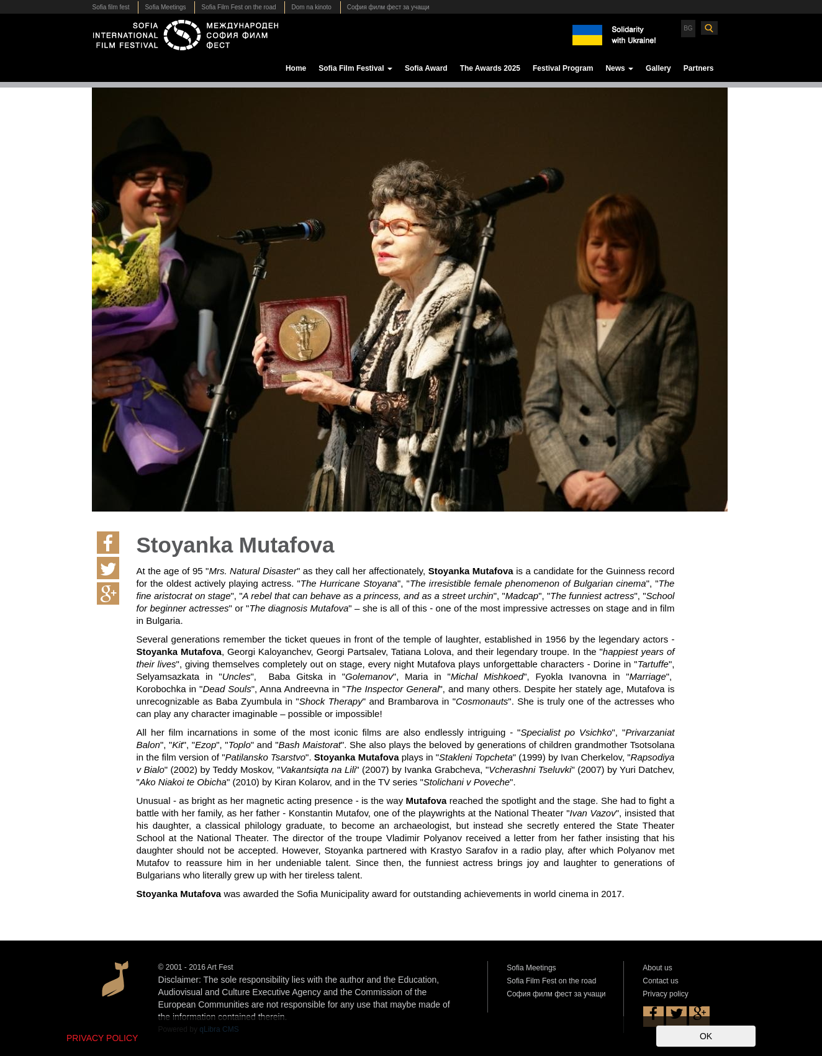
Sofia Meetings (165, 7)
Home (296, 68)
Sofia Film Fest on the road (238, 7)
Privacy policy (665, 994)
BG (688, 28)
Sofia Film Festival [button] (355, 68)
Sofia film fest (111, 7)
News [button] (619, 68)
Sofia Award (426, 68)
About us (657, 967)
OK (706, 1036)
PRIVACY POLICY (102, 1038)
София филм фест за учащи (388, 7)
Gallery (658, 68)
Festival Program (563, 68)
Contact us (660, 981)
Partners (699, 68)
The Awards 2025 (490, 68)
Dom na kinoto (311, 7)
